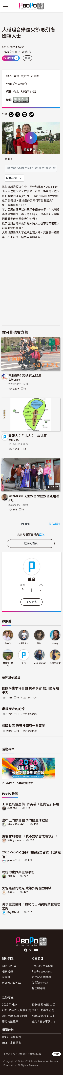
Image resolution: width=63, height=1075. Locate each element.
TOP (56, 1054)
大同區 (34, 76)
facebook (26, 950)
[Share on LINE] (24, 114)
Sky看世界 (13, 912)
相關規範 (7, 971)
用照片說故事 (10, 1021)
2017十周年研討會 (43, 1010)
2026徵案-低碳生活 (43, 1004)
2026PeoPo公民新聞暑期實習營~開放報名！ (31, 854)
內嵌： (9, 159)
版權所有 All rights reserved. (21, 100)
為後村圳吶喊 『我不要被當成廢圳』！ (30, 836)
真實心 (11, 892)
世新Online (14, 379)
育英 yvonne (14, 840)
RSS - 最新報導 (11, 1037)
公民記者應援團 (41, 977)
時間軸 (6, 977)
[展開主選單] (5, 6)
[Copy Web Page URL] (31, 114)
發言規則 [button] (54, 523)
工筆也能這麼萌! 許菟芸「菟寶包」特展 (30, 804)
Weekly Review (11, 982)
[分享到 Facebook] (11, 114)
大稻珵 (24, 91)
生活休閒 (20, 84)
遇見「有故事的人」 (44, 1021)
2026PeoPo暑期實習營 (17, 783)
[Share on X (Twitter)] (17, 114)
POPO (23, 663)
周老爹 (11, 876)
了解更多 (31, 602)
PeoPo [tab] (25, 523)
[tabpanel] (31, 534)
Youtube (36, 950)
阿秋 (39, 643)
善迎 (31, 579)
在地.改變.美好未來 (43, 1015)
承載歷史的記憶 (13, 709)
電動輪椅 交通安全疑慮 (25, 375)
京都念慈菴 (55, 663)
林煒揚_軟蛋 (8, 664)
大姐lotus (23, 643)
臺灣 (16, 76)
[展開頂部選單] (57, 6)
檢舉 (27, 58)
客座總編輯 (38, 988)
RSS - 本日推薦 (11, 1042)
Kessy (55, 643)
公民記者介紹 (40, 982)
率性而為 (13, 440)
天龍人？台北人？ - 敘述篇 (27, 435)
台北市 (24, 76)
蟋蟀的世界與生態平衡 (18, 872)
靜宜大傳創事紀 (16, 824)
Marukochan (40, 663)
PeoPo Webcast (42, 971)
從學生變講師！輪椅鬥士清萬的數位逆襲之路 (31, 906)
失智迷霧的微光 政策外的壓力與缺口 (28, 888)
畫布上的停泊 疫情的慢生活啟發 (25, 820)
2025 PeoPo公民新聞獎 (16, 1010)
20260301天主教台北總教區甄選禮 (33, 496)
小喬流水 (12, 808)
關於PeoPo (9, 966)
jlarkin (8, 643)
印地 (11, 500)
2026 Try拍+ (9, 1004)
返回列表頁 (31, 543)
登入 (42, 534)
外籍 (33, 91)
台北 (16, 91)
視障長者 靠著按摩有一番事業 (23, 726)
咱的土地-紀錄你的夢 (15, 1015)
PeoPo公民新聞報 (43, 966)
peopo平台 (13, 860)
